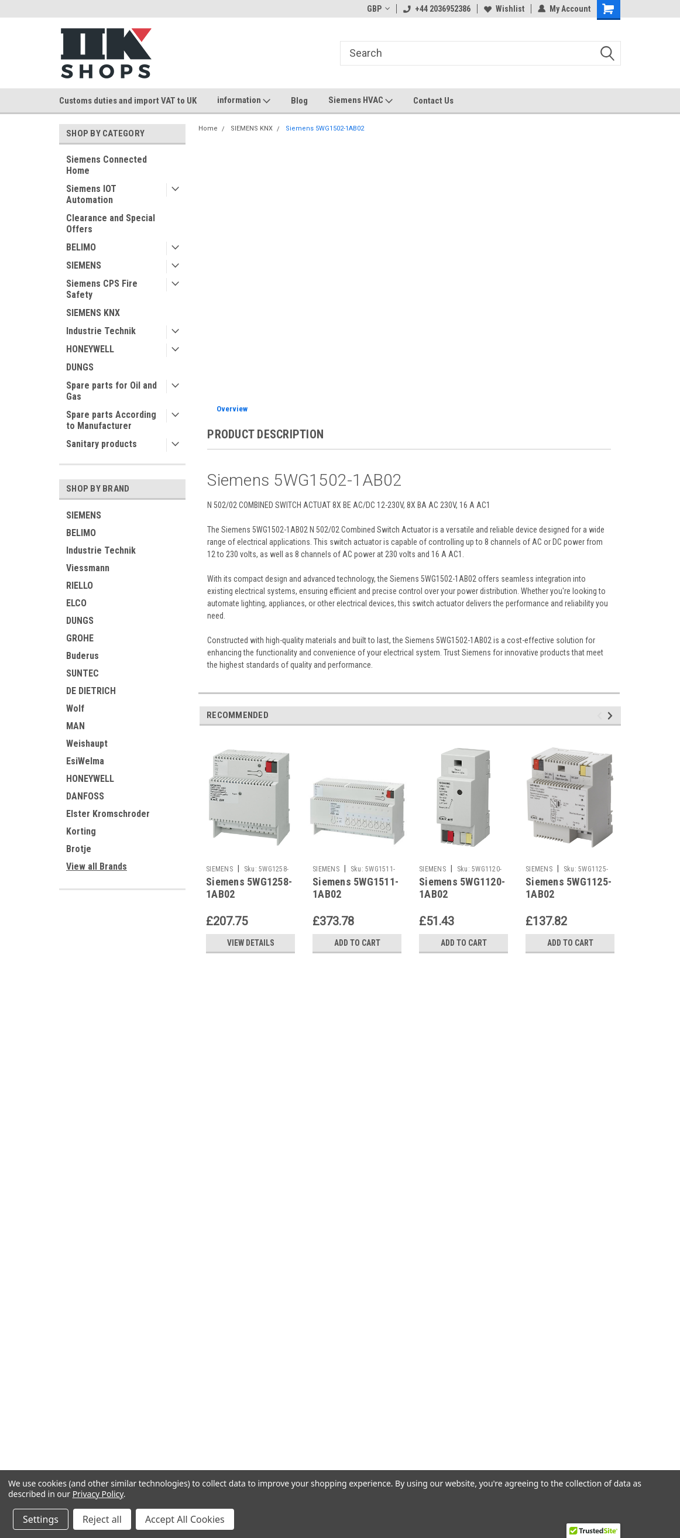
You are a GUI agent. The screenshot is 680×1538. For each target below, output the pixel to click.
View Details (250, 942)
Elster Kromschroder (108, 813)
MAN (75, 726)
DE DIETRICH (91, 690)
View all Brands (96, 866)
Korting (81, 831)
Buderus (82, 655)
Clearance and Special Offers (110, 223)
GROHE (80, 638)
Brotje (78, 848)
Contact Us (433, 100)
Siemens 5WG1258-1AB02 (249, 888)
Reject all (102, 1519)
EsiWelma (85, 761)
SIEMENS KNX (93, 312)
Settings (41, 1519)
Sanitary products (101, 443)
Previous (601, 715)
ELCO (76, 603)
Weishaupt (87, 743)
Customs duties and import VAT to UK (128, 100)
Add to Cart (357, 942)
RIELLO (79, 585)
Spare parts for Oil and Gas (111, 391)
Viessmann (87, 568)
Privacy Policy (98, 1493)
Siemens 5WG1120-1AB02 (462, 888)
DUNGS (80, 367)
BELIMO (81, 247)
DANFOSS (85, 796)
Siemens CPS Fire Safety (102, 289)
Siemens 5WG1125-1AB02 (569, 888)
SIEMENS (83, 265)
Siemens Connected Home (106, 165)
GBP (378, 8)
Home (208, 128)
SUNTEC (82, 673)
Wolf (75, 708)
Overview (232, 408)
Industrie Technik (101, 331)
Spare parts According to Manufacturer (111, 420)
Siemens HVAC (360, 101)
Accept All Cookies (185, 1519)
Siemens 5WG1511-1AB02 (355, 888)
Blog (299, 100)
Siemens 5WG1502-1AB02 (325, 128)
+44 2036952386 (436, 8)
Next (611, 715)
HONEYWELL (90, 349)
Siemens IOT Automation (91, 194)
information (243, 101)
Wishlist (504, 8)
